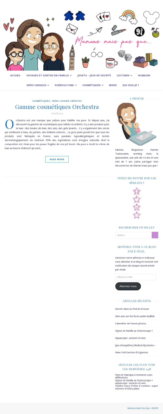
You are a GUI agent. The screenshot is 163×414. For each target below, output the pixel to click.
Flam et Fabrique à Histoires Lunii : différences (134, 376)
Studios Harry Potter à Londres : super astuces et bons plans (136, 387)
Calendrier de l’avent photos (130, 323)
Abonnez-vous (128, 286)
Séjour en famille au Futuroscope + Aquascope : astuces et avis (134, 382)
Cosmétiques (91, 85)
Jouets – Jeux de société (94, 75)
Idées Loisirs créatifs (67, 101)
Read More (57, 159)
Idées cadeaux (36, 85)
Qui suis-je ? (131, 85)
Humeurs (144, 75)
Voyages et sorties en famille (47, 75)
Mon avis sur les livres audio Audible (135, 316)
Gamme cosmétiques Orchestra (57, 106)
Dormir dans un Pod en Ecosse (132, 308)
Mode (113, 85)
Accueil (15, 75)
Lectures (123, 75)
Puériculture (64, 85)
